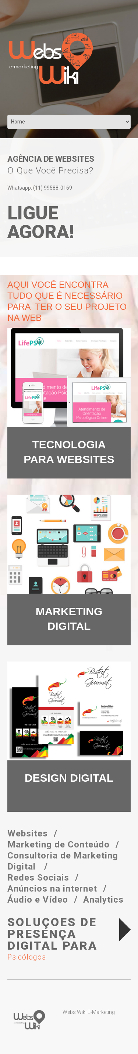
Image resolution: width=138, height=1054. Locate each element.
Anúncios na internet (52, 888)
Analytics (103, 900)
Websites (27, 833)
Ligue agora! (40, 222)
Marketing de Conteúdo (58, 844)
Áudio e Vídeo (37, 900)
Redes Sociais (38, 877)
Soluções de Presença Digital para (59, 939)
